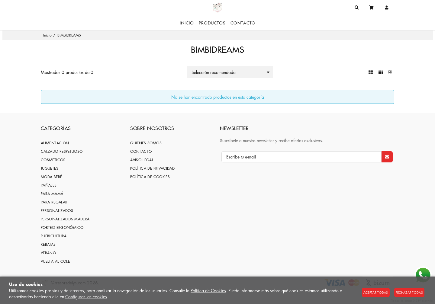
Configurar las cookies (86, 296)
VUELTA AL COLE (55, 261)
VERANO (48, 252)
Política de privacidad (152, 168)
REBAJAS (48, 244)
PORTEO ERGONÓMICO (62, 227)
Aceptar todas (375, 292)
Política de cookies (150, 176)
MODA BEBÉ (51, 176)
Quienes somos (146, 143)
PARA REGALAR (54, 202)
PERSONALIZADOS (57, 210)
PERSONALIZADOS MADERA (65, 219)
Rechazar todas (409, 292)
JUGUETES (49, 168)
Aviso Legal (141, 159)
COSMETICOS (53, 159)
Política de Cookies (208, 290)
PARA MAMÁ (52, 193)
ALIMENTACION (55, 143)
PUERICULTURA (53, 235)
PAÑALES (49, 185)
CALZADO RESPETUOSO (61, 151)
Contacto (141, 151)
